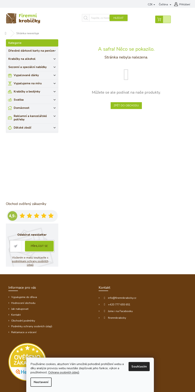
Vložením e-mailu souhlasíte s (31, 260)
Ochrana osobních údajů (71, 373)
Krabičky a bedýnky (36, 91)
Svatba (36, 99)
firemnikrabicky (89, 315)
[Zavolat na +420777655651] (33, 5)
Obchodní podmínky (23, 318)
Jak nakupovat (20, 306)
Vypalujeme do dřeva (93, 4)
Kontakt (16, 312)
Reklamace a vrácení (24, 329)
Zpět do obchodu (128, 105)
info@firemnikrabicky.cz (94, 295)
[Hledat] (89, 18)
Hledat (103, 18)
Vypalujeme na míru (36, 83)
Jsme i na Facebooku (92, 308)
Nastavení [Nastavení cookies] (49, 383)
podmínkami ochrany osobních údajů (31, 262)
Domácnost (36, 107)
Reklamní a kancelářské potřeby (36, 115)
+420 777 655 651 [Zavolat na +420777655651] (91, 301)
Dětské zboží (36, 124)
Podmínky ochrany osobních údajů (32, 324)
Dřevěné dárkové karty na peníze (33, 50)
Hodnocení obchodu (24, 300)
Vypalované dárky (36, 75)
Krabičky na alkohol (33, 58)
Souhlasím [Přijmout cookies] (146, 367)
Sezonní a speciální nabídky (33, 66)
